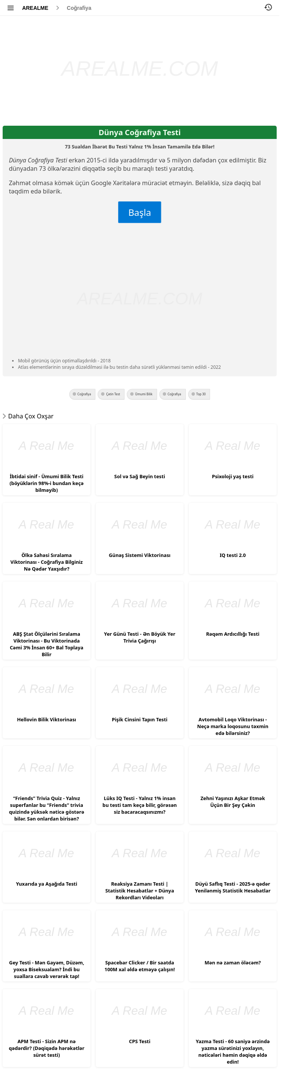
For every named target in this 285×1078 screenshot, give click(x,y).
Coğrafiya (79, 8)
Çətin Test (113, 394)
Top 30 (201, 394)
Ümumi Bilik (144, 394)
